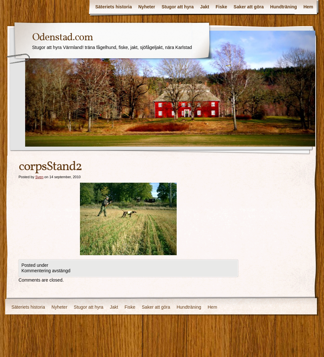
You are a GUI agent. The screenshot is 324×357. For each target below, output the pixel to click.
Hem (308, 6)
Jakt (204, 6)
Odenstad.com (62, 38)
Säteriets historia (113, 6)
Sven (39, 177)
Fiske (221, 6)
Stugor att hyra (178, 6)
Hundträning (283, 6)
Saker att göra (249, 6)
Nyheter (146, 6)
